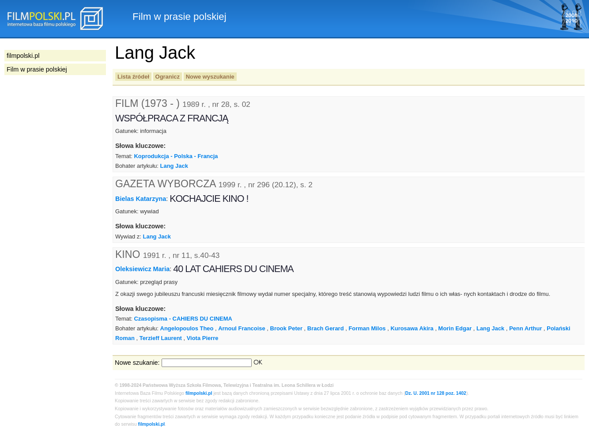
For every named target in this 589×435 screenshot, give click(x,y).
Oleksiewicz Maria (142, 268)
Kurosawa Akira (411, 328)
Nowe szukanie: (137, 362)
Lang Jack (174, 166)
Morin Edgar (455, 328)
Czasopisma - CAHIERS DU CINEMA (183, 318)
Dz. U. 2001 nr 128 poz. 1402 (435, 393)
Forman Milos (366, 328)
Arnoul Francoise (241, 328)
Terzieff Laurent (161, 338)
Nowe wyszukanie (210, 76)
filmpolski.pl (198, 393)
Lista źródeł (133, 76)
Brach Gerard (325, 328)
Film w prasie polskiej (37, 69)
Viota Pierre (203, 338)
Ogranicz (167, 76)
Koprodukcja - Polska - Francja (176, 156)
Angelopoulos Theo (187, 328)
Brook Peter (286, 328)
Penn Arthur (525, 328)
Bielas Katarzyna (140, 198)
